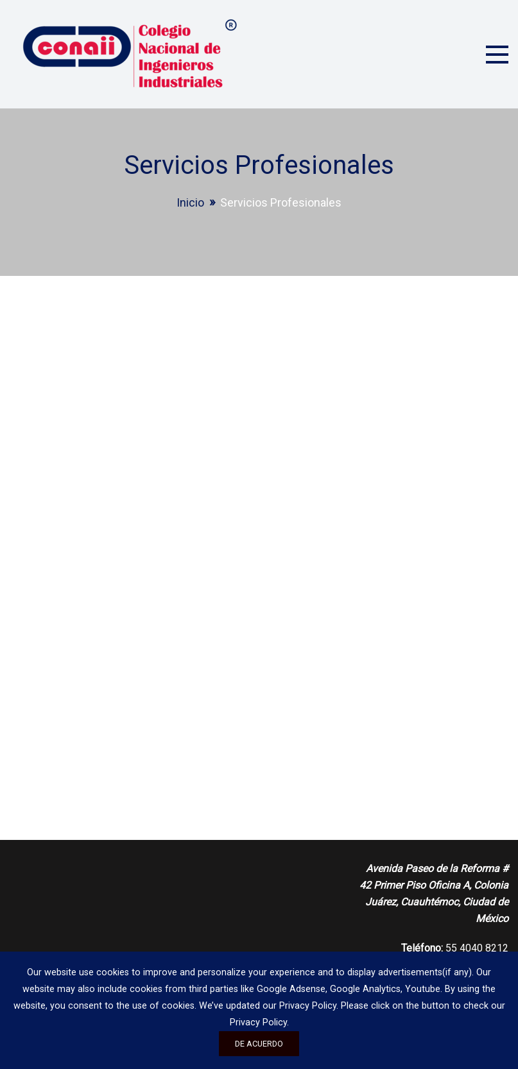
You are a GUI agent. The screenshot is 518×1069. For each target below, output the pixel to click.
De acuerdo (259, 1043)
